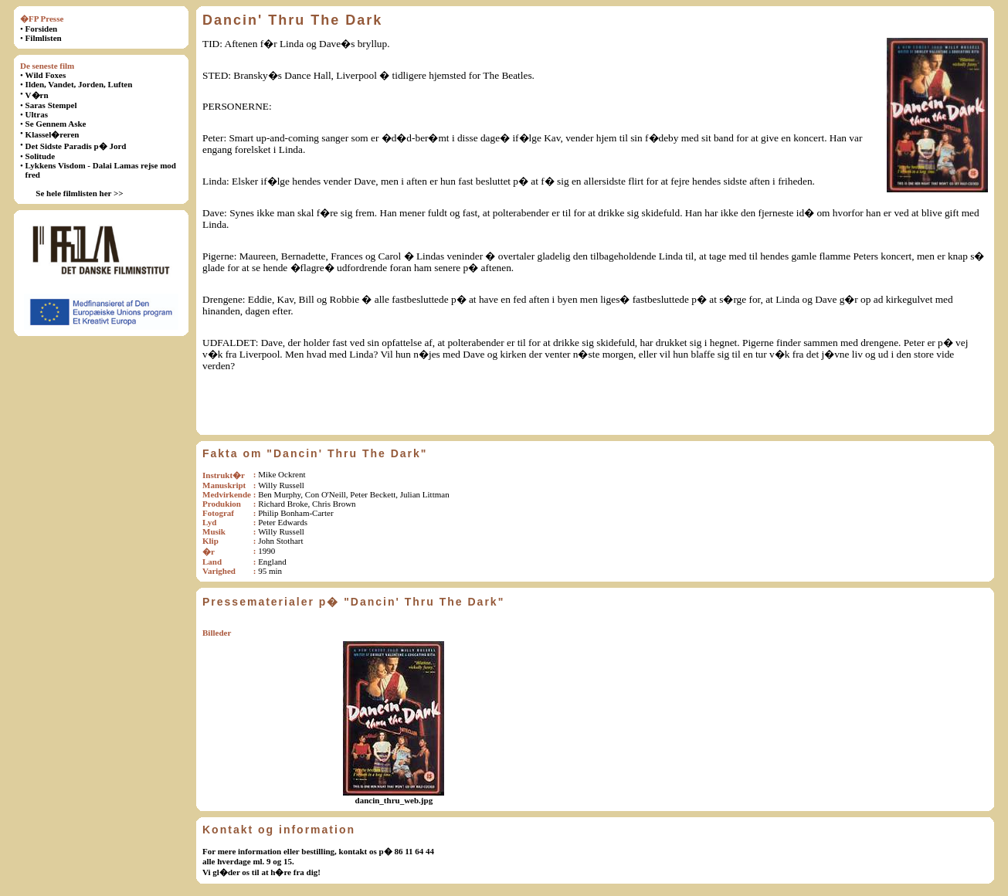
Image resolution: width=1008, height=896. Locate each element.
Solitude (40, 156)
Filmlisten (43, 37)
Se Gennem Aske (56, 123)
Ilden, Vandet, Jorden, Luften (79, 84)
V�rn (37, 95)
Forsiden (41, 28)
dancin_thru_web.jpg (394, 800)
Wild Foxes (45, 75)
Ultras (36, 114)
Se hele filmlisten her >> (79, 193)
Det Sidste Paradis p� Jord (76, 146)
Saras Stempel (51, 105)
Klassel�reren (52, 134)
